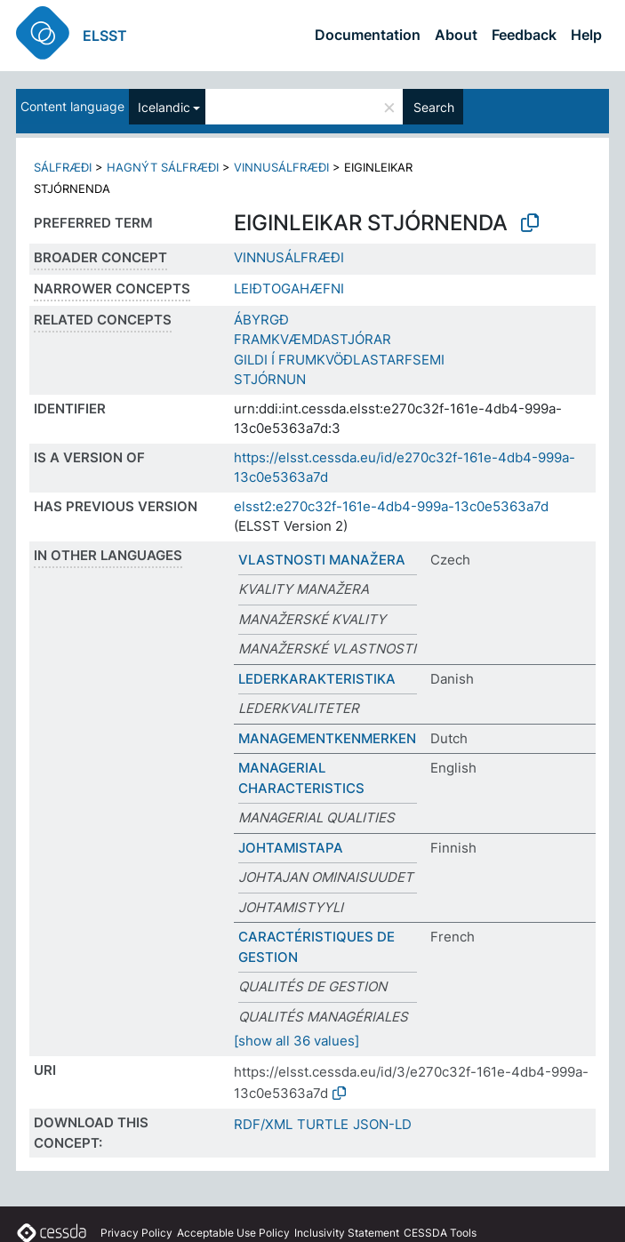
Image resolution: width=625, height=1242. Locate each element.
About (456, 35)
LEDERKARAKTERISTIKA (317, 678)
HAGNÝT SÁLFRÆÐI (163, 167)
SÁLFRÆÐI (63, 167)
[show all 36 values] (296, 1040)
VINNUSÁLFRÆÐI (281, 167)
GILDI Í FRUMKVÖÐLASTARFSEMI (339, 359)
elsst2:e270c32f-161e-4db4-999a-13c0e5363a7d (391, 506)
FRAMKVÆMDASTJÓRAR (312, 339)
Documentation (368, 35)
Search (433, 107)
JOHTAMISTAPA (290, 847)
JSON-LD (382, 1124)
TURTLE (323, 1124)
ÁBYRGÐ (261, 319)
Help (586, 35)
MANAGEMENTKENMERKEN (327, 738)
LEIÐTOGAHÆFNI (289, 288)
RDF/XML (263, 1124)
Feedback (524, 35)
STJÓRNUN (270, 379)
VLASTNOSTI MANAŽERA (321, 559)
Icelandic (164, 107)
